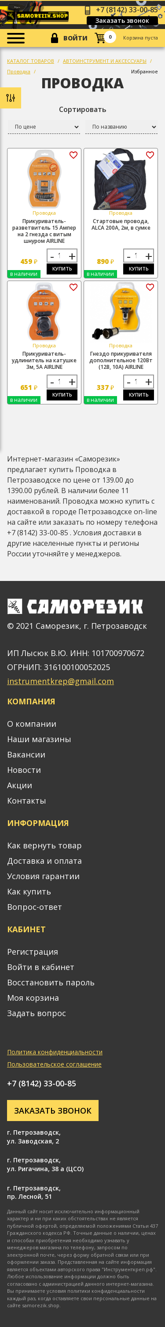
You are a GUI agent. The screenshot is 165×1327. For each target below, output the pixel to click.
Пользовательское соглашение (54, 1064)
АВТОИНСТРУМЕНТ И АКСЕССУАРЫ (105, 61)
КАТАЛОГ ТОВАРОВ (30, 61)
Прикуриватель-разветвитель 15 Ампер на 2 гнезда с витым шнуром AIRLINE (44, 231)
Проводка (18, 71)
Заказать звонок (122, 20)
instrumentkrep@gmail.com (60, 681)
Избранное (144, 71)
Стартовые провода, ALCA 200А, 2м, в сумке (121, 224)
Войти (75, 38)
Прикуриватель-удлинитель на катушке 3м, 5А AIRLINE (44, 360)
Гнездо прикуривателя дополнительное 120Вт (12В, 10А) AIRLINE (121, 360)
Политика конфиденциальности (55, 1052)
